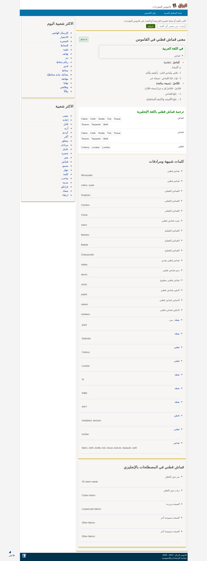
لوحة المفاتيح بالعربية (172, 13)
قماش (176, 443)
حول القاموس (149, 13)
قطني (176, 347)
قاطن (176, 415)
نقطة (176, 320)
